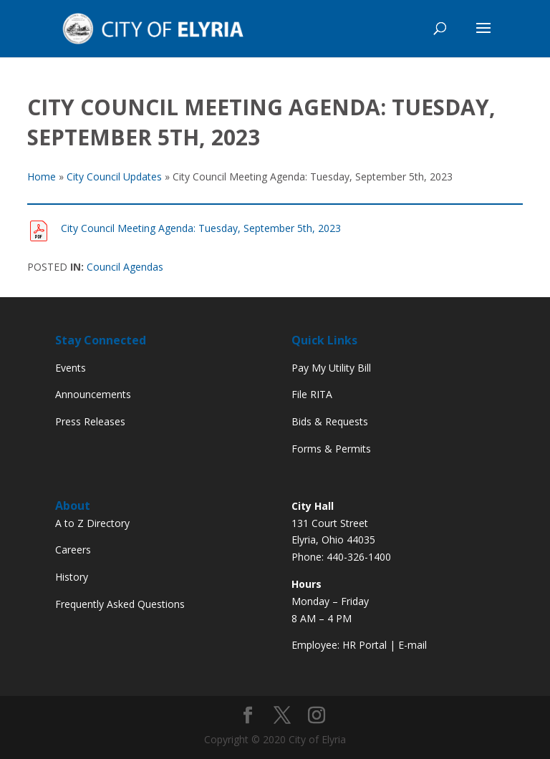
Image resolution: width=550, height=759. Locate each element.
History (71, 577)
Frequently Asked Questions (120, 604)
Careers (73, 549)
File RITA (311, 394)
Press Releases (90, 421)
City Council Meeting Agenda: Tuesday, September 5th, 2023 (201, 228)
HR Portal (364, 645)
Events (70, 367)
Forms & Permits (331, 448)
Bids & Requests (329, 421)
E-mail (412, 645)
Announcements (93, 394)
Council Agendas (125, 267)
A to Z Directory (92, 523)
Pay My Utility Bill (331, 367)
